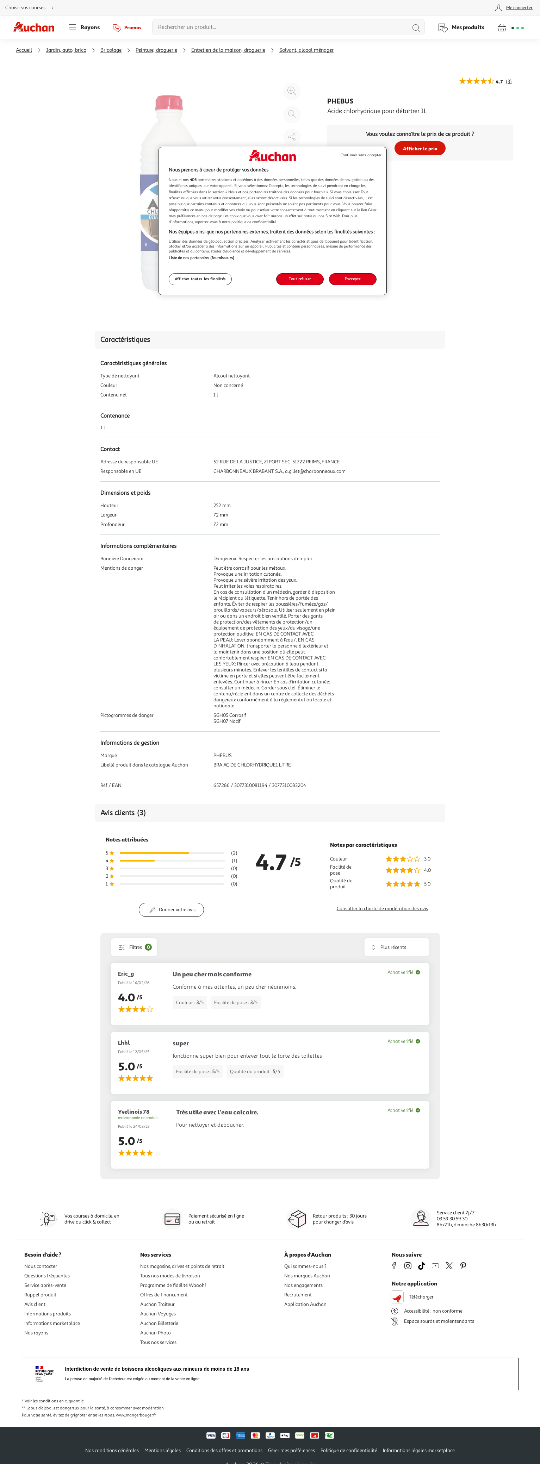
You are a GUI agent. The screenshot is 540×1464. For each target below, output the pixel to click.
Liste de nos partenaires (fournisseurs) (201, 257)
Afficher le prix (420, 148)
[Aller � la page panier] (510, 27)
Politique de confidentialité (349, 1450)
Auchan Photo (155, 1333)
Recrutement (298, 1295)
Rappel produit (40, 1295)
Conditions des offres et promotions (224, 1450)
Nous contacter (40, 1266)
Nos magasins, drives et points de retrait (182, 1266)
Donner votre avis (177, 910)
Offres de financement (164, 1295)
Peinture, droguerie (156, 50)
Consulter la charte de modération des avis (382, 909)
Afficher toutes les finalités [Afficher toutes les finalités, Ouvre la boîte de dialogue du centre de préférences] (200, 278)
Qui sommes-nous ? (305, 1266)
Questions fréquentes (47, 1276)
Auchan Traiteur (157, 1304)
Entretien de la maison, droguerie (228, 50)
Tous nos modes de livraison (170, 1276)
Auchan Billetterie (159, 1323)
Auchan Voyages (158, 1314)
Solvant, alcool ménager (306, 50)
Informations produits (47, 1314)
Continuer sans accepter (361, 155)
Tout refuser (300, 278)
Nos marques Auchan (307, 1276)
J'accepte (353, 278)
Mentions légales (162, 1450)
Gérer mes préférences (291, 1450)
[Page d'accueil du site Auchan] (36, 27)
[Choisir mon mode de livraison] (32, 7)
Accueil (24, 50)
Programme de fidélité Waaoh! (173, 1285)
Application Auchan (305, 1304)
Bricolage (111, 50)
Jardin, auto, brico (66, 50)
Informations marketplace (52, 1323)
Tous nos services (158, 1342)
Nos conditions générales (112, 1450)
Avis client (34, 1304)
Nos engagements (303, 1285)
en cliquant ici (72, 1401)
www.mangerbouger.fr (136, 1415)
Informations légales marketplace (419, 1450)
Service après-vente (45, 1285)
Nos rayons (36, 1333)
